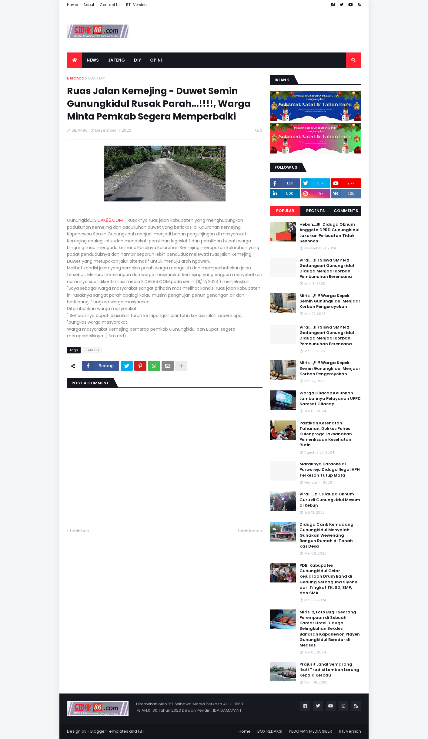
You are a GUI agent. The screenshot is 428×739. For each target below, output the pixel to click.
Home (72, 4)
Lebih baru (80, 531)
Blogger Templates (109, 731)
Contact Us (110, 4)
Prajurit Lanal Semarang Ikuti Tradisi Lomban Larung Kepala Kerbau (329, 670)
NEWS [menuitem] (93, 60)
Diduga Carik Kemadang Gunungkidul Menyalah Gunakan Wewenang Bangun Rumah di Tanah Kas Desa (326, 535)
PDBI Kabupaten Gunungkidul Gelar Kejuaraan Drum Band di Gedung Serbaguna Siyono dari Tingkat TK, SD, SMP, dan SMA (328, 579)
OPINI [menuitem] (156, 60)
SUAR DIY (96, 78)
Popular (285, 211)
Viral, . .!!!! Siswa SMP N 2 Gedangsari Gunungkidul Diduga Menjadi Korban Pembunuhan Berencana (326, 269)
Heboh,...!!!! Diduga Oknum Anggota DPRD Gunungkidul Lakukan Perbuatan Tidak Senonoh (329, 233)
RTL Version (136, 4)
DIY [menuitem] (137, 60)
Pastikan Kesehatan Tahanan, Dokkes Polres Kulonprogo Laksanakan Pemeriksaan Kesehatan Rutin (325, 434)
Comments (346, 211)
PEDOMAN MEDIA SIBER (310, 731)
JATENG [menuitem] (116, 60)
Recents (315, 211)
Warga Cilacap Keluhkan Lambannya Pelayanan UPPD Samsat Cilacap (330, 398)
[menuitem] (74, 60)
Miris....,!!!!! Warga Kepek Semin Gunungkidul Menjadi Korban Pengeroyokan (329, 301)
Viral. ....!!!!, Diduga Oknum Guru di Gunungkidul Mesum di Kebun (329, 499)
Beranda (75, 78)
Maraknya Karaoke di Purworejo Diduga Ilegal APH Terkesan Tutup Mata (329, 469)
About (88, 4)
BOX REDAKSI (269, 731)
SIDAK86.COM (108, 220)
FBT (141, 731)
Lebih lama (248, 531)
